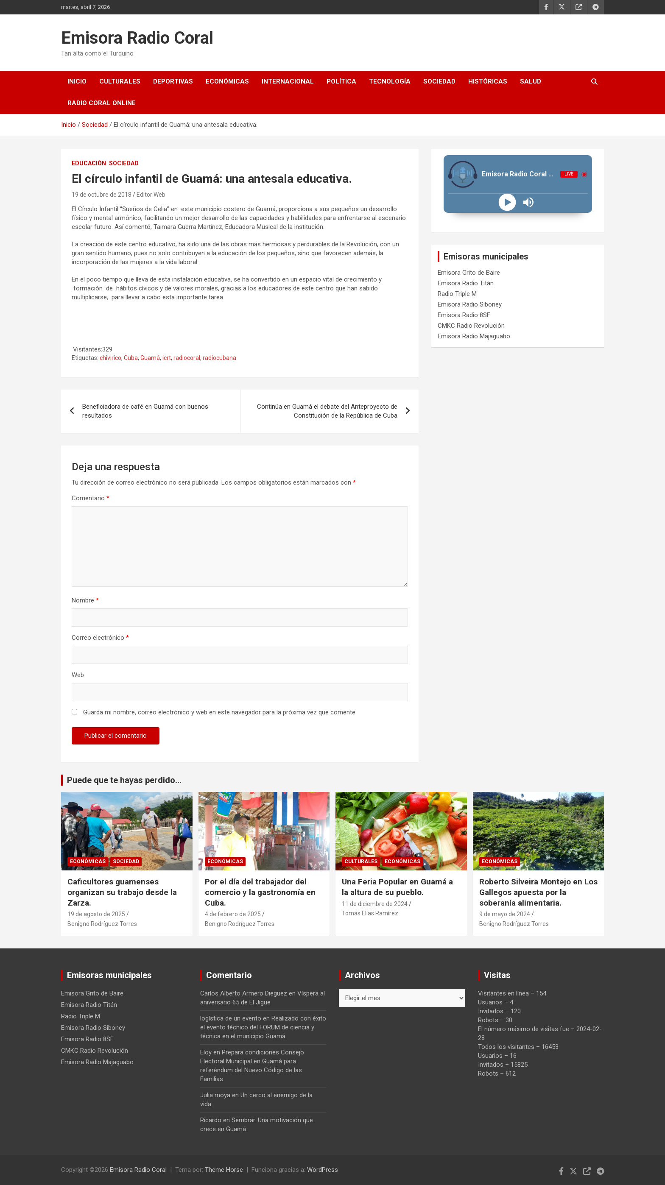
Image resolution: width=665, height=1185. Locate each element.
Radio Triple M (457, 294)
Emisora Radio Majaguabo (474, 336)
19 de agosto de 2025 (96, 914)
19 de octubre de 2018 (101, 194)
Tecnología (390, 81)
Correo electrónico (100, 637)
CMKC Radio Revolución (471, 325)
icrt (166, 357)
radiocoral (186, 357)
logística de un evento (230, 1018)
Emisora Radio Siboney (470, 304)
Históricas (487, 81)
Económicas (227, 81)
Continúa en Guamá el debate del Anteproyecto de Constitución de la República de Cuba (327, 411)
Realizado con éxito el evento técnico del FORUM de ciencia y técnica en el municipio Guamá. (263, 1027)
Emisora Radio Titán (466, 283)
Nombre (85, 600)
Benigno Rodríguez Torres (102, 923)
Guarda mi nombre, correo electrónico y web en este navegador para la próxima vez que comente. (220, 712)
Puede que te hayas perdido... (124, 780)
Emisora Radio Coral (137, 38)
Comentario (90, 498)
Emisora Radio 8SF (464, 315)
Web (78, 675)
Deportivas (173, 81)
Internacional (288, 81)
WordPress (322, 1170)
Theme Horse (224, 1170)
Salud (530, 81)
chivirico (110, 357)
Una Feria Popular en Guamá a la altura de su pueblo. (398, 887)
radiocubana (219, 357)
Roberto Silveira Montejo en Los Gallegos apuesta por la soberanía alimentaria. (538, 892)
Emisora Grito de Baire (469, 272)
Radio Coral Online (101, 103)
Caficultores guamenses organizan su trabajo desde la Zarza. (122, 892)
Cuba (131, 357)
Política (341, 81)
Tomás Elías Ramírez (370, 913)
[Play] (507, 202)
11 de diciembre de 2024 (375, 904)
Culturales (119, 81)
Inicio (77, 81)
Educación (89, 163)
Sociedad (439, 81)
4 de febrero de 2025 (233, 914)
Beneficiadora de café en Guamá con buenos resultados (145, 411)
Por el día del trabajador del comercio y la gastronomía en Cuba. (260, 892)
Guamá (150, 357)
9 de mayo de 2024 (504, 914)
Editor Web (151, 194)
